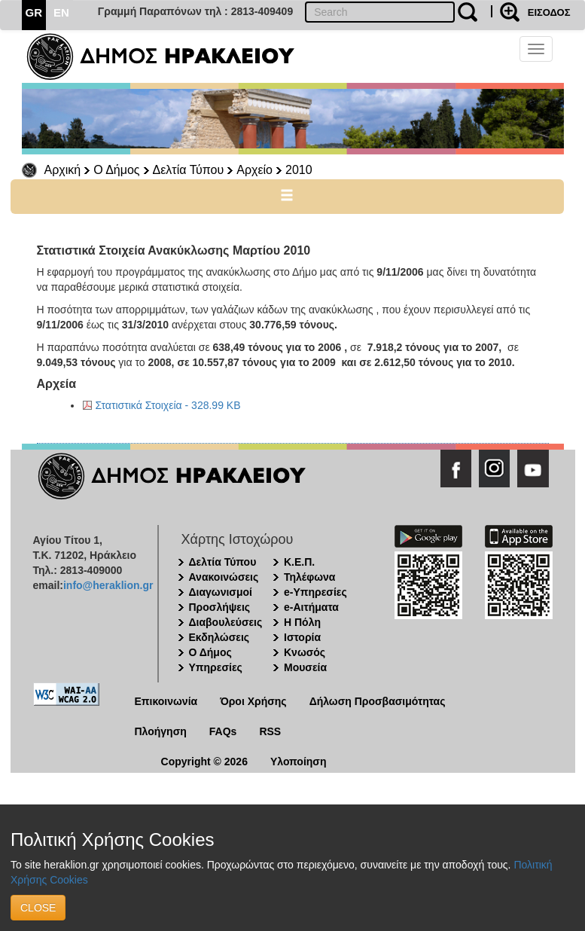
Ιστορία (302, 637)
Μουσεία (305, 667)
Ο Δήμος (116, 169)
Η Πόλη (302, 622)
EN (61, 12)
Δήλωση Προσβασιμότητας (377, 701)
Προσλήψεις (220, 607)
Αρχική (62, 169)
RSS (270, 731)
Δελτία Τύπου (188, 169)
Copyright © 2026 (204, 761)
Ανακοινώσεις (224, 577)
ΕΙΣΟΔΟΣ (549, 12)
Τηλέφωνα (309, 577)
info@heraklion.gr (108, 585)
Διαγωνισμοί (220, 592)
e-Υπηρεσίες (315, 592)
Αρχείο (254, 169)
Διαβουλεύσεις (226, 622)
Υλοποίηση (298, 761)
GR (34, 12)
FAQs (223, 731)
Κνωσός (304, 652)
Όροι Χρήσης (253, 701)
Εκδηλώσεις (219, 637)
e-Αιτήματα (311, 607)
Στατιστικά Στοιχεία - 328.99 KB (168, 405)
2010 (298, 169)
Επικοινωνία (166, 701)
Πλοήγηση (161, 731)
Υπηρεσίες (215, 667)
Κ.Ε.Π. (299, 562)
